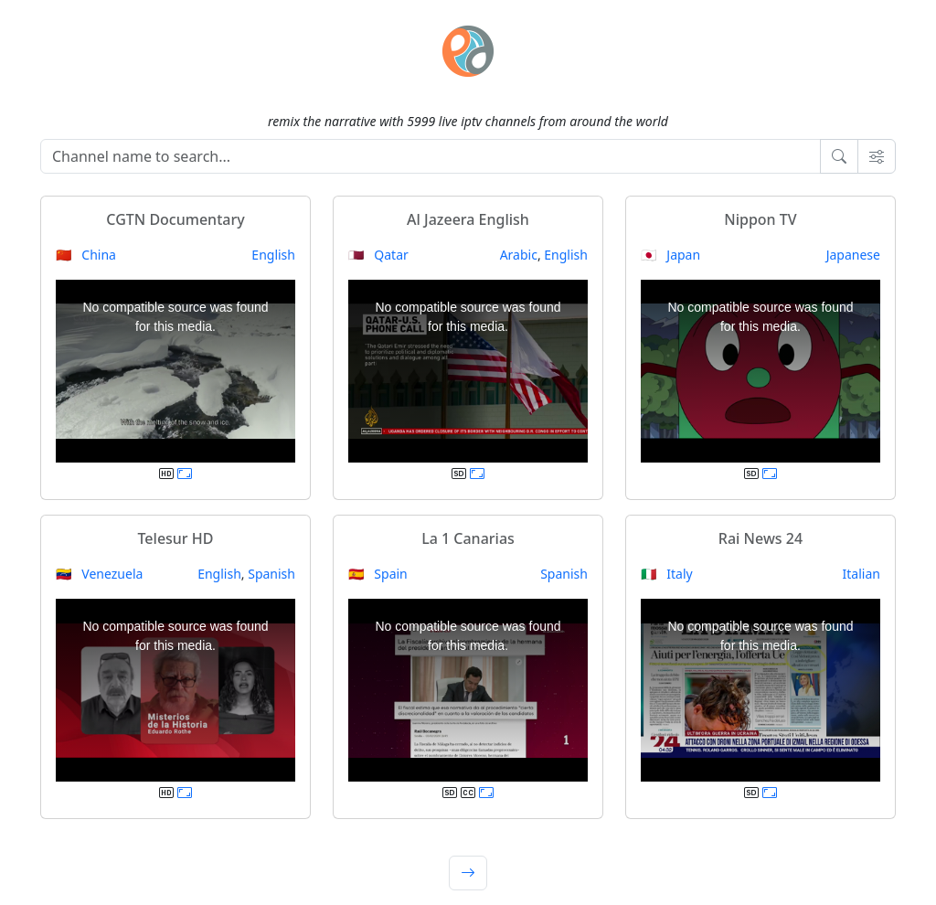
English (273, 254)
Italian (861, 573)
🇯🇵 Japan (670, 254)
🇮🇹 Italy (667, 573)
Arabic (518, 254)
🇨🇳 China (86, 254)
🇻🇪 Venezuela (99, 573)
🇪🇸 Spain (378, 573)
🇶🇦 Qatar (378, 254)
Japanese (853, 254)
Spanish (271, 573)
